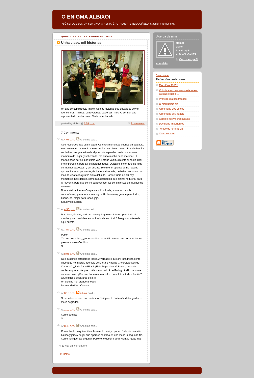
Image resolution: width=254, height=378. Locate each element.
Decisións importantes (171, 123)
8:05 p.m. (69, 253)
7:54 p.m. (69, 229)
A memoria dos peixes (171, 108)
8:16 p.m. (69, 293)
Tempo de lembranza (171, 128)
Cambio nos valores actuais (174, 118)
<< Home (64, 354)
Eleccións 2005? (168, 85)
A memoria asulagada (171, 113)
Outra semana (167, 133)
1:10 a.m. (69, 309)
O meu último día (168, 104)
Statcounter (162, 75)
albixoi (83, 293)
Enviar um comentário (74, 345)
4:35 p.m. (69, 209)
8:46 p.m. (69, 326)
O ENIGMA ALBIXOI (85, 17)
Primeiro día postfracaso (173, 99)
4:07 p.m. (69, 139)
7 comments (138, 123)
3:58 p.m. (89, 123)
